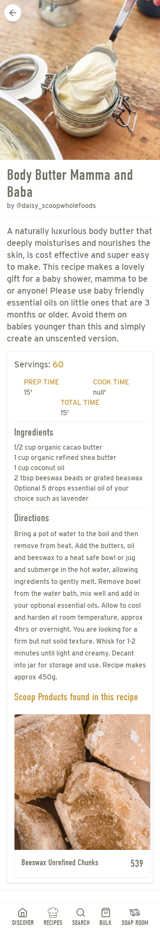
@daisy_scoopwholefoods (56, 206)
